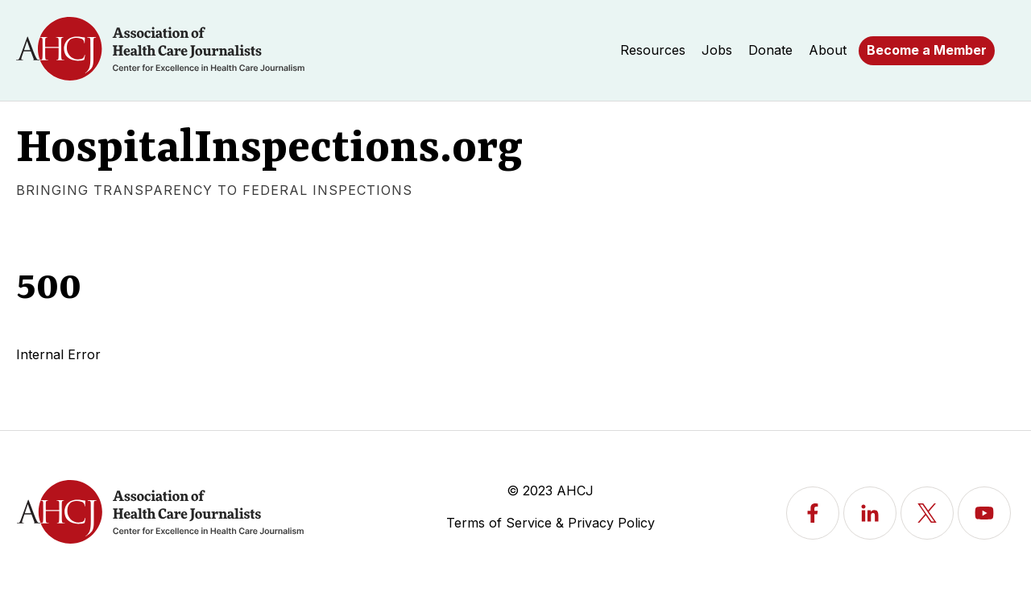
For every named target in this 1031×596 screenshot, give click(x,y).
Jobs (717, 50)
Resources (652, 50)
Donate (770, 50)
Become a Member (927, 50)
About (828, 50)
